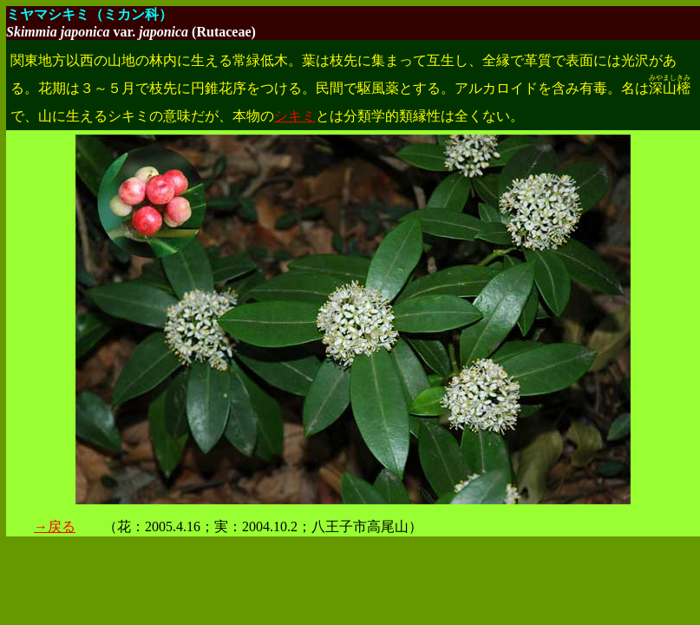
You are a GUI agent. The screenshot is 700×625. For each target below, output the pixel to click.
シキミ (295, 116)
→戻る (54, 526)
